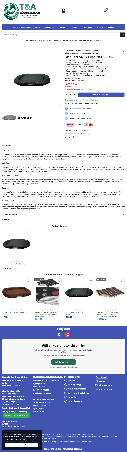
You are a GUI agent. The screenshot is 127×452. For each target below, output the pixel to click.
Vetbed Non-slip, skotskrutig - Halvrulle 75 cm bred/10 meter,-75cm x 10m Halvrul (108, 314)
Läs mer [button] (22, 439)
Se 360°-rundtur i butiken (16, 415)
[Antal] (70, 95)
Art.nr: (68, 78)
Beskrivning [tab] (7, 146)
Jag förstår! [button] (22, 445)
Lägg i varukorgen (101, 94)
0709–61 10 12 (96, 41)
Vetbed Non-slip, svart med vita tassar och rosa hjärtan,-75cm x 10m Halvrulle (46, 314)
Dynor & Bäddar (82, 130)
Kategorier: (70, 130)
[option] (32, 80)
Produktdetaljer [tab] (9, 215)
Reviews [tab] (5, 219)
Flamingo (80, 81)
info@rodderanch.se (42, 393)
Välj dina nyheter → (64, 362)
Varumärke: (70, 81)
